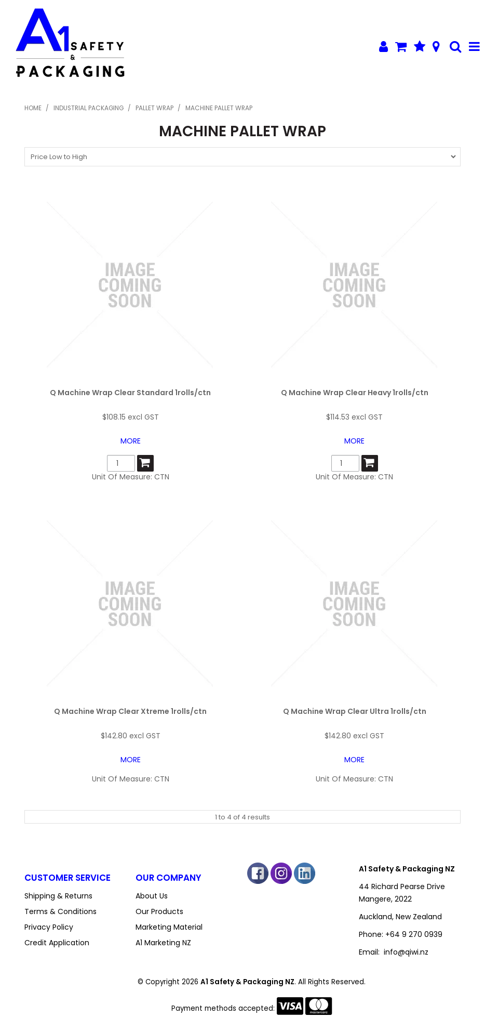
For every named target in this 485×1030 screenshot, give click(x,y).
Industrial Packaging (88, 108)
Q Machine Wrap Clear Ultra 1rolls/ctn (354, 711)
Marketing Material (169, 927)
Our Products (159, 911)
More (130, 441)
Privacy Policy (48, 927)
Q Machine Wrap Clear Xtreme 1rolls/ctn (130, 711)
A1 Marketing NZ (163, 942)
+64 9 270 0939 (413, 934)
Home (33, 108)
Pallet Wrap (154, 108)
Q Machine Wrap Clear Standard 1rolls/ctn (130, 392)
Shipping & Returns (58, 896)
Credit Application (56, 942)
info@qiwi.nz (406, 952)
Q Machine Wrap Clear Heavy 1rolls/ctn (354, 392)
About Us (152, 896)
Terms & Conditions (60, 911)
